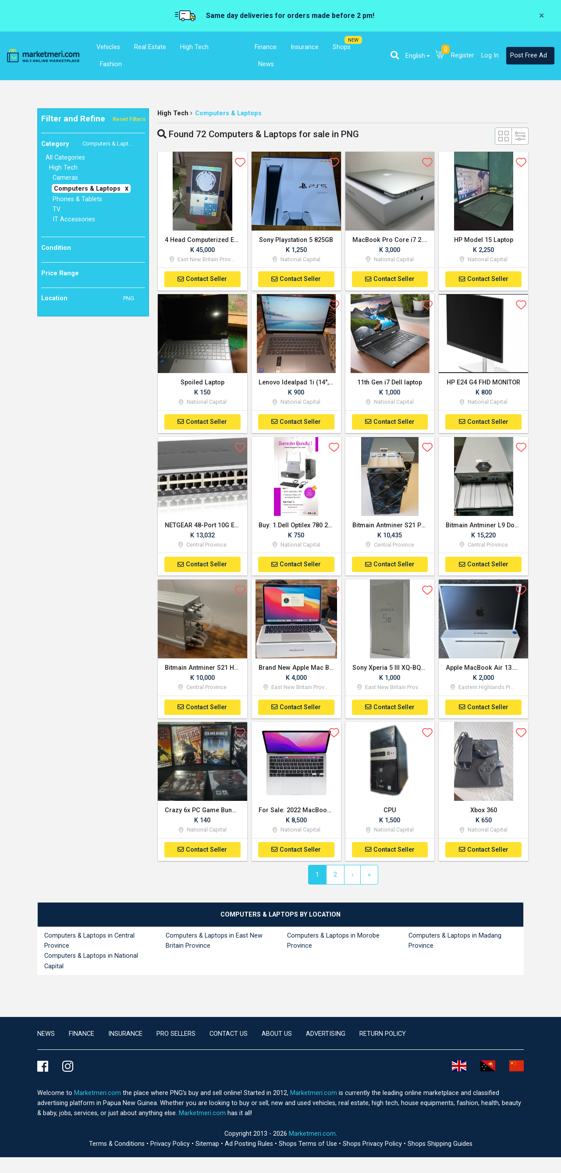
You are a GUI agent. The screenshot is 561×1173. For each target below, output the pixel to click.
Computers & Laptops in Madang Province (454, 943)
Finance (81, 1035)
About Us (277, 1035)
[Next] (352, 877)
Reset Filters (129, 119)
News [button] (266, 64)
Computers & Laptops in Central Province (89, 943)
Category (89, 143)
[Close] (541, 16)
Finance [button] (266, 47)
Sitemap (208, 1145)
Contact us (228, 1035)
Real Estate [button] (150, 47)
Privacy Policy (171, 1145)
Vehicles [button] (108, 47)
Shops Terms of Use (309, 1145)
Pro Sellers (175, 1035)
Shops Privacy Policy (373, 1145)
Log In (490, 55)
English (415, 56)
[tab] (280, 916)
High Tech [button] (194, 47)
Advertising (325, 1035)
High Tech (172, 113)
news (46, 1035)
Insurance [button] (305, 47)
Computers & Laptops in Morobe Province (333, 943)
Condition (56, 248)
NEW (353, 40)
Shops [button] (342, 47)
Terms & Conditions (117, 1145)
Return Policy (382, 1035)
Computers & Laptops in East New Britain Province (214, 943)
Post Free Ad (528, 55)
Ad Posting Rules (250, 1145)
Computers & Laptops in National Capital (91, 963)
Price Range (60, 273)
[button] (395, 55)
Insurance (125, 1035)
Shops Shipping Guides (440, 1145)
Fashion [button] (111, 64)
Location (87, 298)
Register (462, 55)
